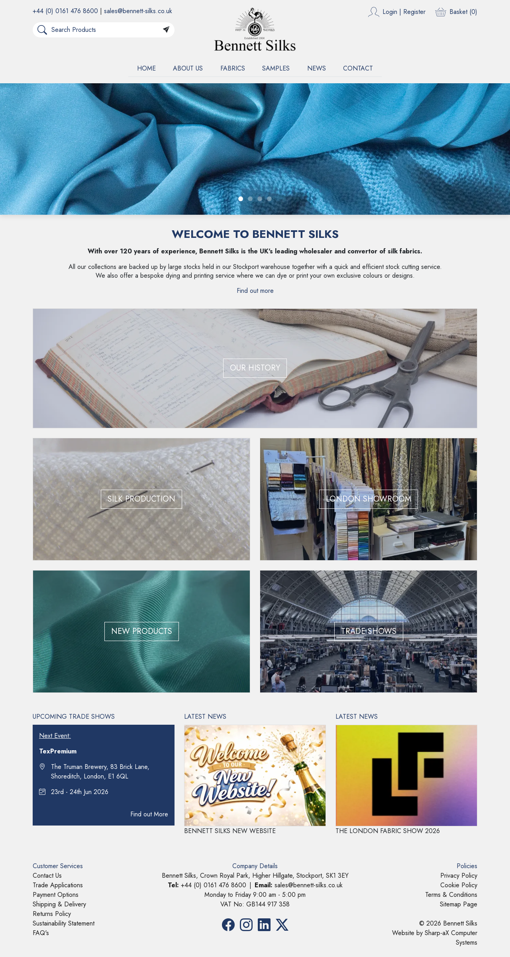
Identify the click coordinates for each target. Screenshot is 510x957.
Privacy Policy (458, 875)
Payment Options (55, 894)
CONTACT (358, 68)
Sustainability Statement (63, 923)
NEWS (316, 68)
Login (389, 11)
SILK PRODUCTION (141, 499)
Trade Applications (58, 885)
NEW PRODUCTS (141, 631)
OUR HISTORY (255, 368)
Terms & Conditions (451, 894)
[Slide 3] (259, 198)
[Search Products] (104, 29)
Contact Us (47, 875)
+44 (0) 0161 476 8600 (65, 11)
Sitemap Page (458, 904)
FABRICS (232, 68)
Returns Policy (52, 913)
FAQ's (41, 932)
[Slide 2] (250, 198)
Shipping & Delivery (59, 904)
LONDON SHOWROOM (368, 499)
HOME (146, 68)
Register (414, 11)
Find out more (255, 290)
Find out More (149, 814)
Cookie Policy (458, 885)
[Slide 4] (269, 198)
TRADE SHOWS (368, 631)
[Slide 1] (240, 198)
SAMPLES (276, 68)
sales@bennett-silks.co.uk (138, 11)
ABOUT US (188, 68)
